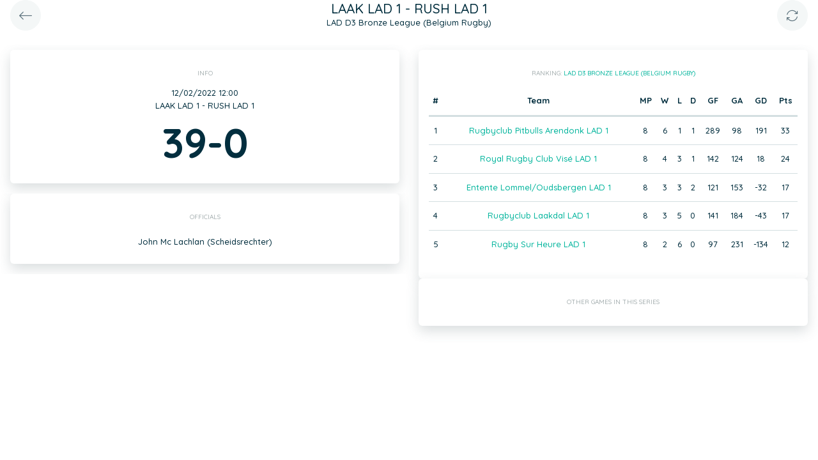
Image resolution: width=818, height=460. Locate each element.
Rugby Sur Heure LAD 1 (538, 244)
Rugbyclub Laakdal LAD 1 (538, 215)
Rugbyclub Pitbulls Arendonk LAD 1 (538, 130)
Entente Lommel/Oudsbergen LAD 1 (539, 187)
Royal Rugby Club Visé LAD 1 (538, 158)
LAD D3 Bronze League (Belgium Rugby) (629, 73)
